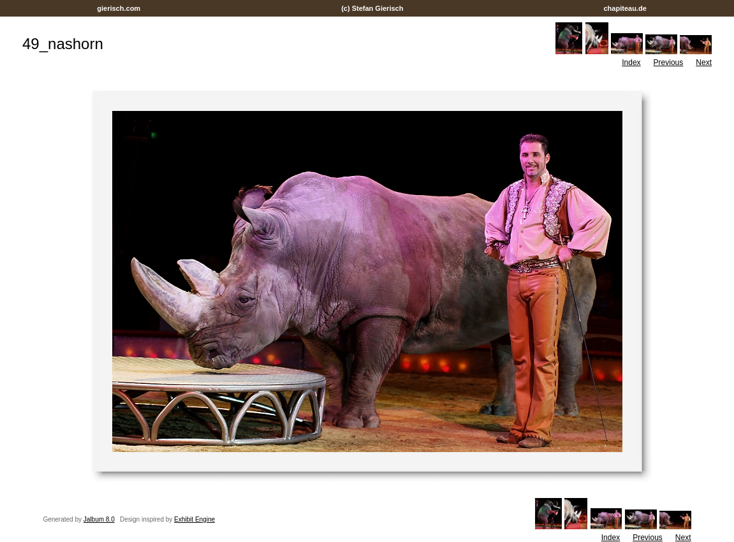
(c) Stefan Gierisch (372, 8)
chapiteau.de (624, 8)
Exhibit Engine (194, 519)
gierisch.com (118, 8)
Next (704, 62)
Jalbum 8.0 (99, 519)
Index (631, 62)
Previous (669, 62)
